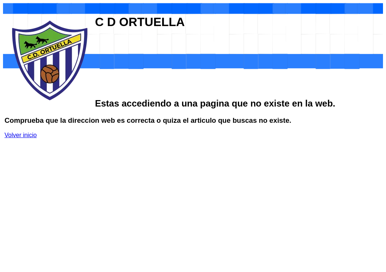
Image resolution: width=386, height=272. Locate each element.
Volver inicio (21, 135)
